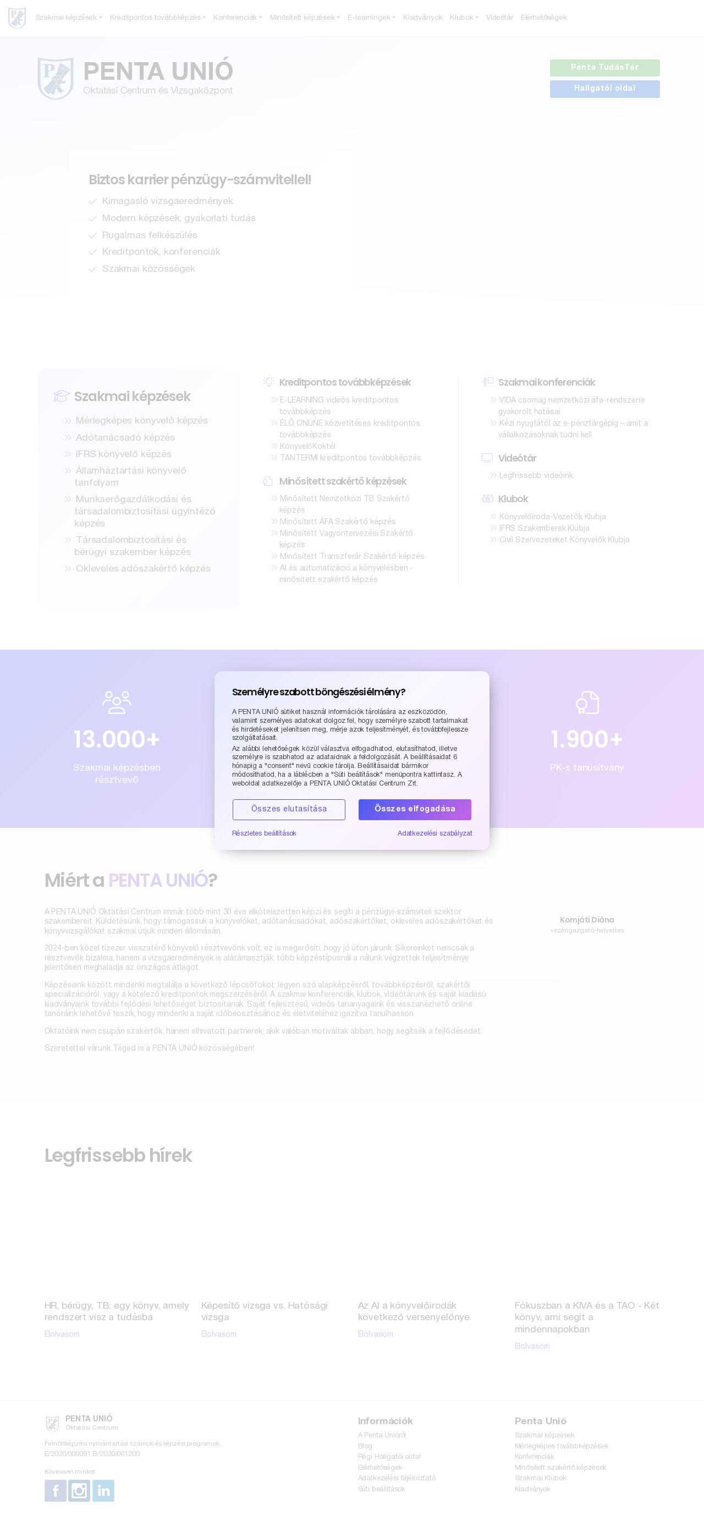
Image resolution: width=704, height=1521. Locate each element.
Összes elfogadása (415, 809)
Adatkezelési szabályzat (435, 834)
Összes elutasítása (289, 809)
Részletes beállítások (264, 834)
